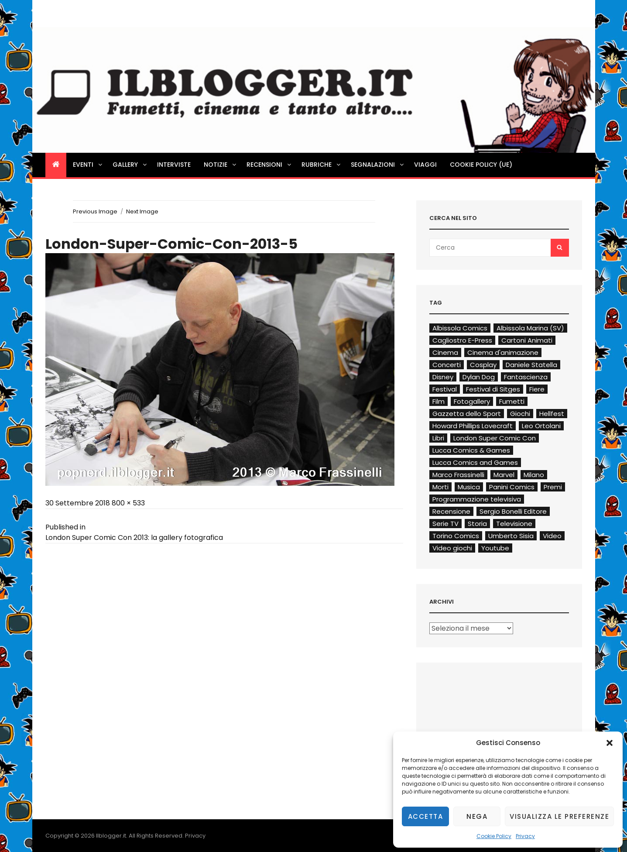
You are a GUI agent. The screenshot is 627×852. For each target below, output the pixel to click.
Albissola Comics (459, 328)
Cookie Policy (493, 836)
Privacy (525, 836)
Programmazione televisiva (476, 499)
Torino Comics (455, 535)
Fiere (537, 389)
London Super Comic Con (494, 438)
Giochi (520, 413)
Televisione (514, 523)
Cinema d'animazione (502, 352)
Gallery (130, 164)
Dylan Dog (479, 376)
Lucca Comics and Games (475, 462)
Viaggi (425, 164)
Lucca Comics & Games (471, 450)
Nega (476, 816)
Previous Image (95, 211)
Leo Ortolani (541, 425)
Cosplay (483, 364)
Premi (553, 486)
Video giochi (452, 548)
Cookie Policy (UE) (481, 164)
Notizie (220, 164)
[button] (609, 743)
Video (552, 535)
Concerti (446, 364)
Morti (440, 486)
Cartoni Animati (526, 340)
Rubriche (322, 164)
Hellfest (551, 413)
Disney (442, 376)
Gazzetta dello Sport (466, 413)
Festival (444, 389)
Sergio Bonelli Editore (513, 511)
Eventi (88, 164)
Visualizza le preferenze (559, 816)
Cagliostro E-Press (462, 340)
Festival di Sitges (493, 389)
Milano (534, 474)
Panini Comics (511, 486)
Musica (469, 486)
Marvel (503, 474)
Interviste (174, 164)
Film (438, 401)
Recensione (451, 511)
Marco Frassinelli (458, 474)
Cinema (445, 352)
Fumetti (511, 401)
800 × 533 (128, 503)
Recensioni (269, 164)
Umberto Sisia (511, 535)
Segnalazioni (378, 164)
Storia (477, 523)
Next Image (142, 211)
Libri (438, 438)
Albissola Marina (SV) (530, 328)
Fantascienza (526, 376)
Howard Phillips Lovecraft (472, 425)
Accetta (425, 816)
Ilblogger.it (111, 835)
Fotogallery (472, 401)
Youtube (495, 548)
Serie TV (445, 523)
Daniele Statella (531, 364)
